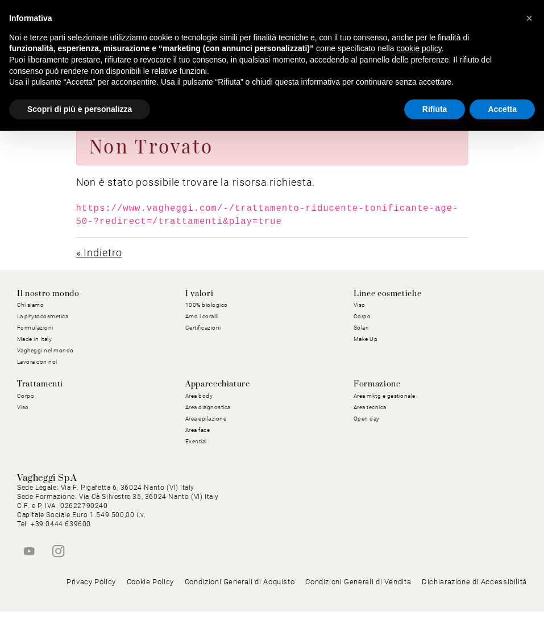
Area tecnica (370, 407)
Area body (199, 396)
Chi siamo (30, 305)
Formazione (377, 384)
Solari (361, 328)
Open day (367, 418)
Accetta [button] (502, 109)
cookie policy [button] (419, 48)
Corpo (362, 316)
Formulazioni (35, 328)
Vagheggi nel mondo (45, 350)
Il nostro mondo (48, 294)
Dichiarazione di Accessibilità (474, 598)
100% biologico (206, 305)
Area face (197, 430)
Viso (360, 305)
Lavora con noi (37, 362)
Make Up (366, 339)
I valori (199, 294)
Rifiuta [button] (434, 109)
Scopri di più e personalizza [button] (79, 109)
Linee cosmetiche (387, 294)
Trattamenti (40, 384)
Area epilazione (206, 418)
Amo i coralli (202, 316)
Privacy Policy (91, 598)
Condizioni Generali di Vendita (358, 598)
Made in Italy (34, 339)
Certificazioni (203, 328)
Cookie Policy (150, 598)
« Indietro (99, 253)
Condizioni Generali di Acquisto (240, 598)
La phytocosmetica (43, 316)
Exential (196, 441)
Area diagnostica (208, 407)
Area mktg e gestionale (385, 396)
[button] (529, 18)
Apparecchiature (217, 384)
